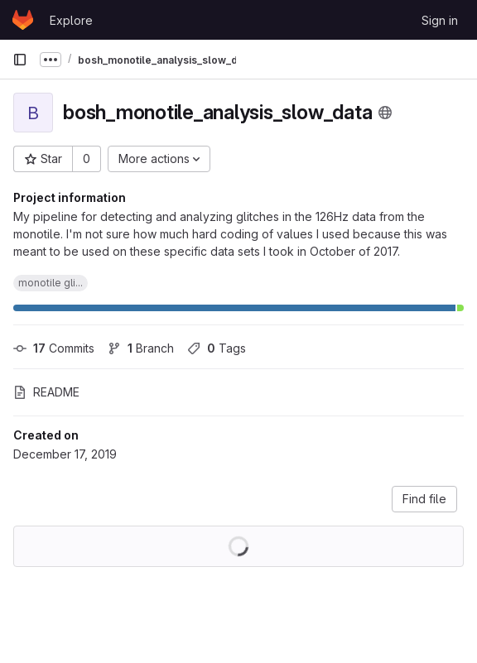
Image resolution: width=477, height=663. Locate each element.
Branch (141, 348)
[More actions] (159, 159)
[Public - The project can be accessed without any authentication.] (385, 112)
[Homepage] (22, 20)
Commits (53, 348)
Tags (216, 348)
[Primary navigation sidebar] (20, 59)
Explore (71, 20)
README (46, 392)
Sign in (440, 20)
